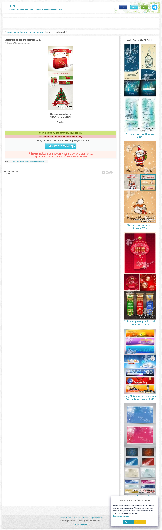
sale (37, 162)
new (40, 162)
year (43, 162)
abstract (21, 162)
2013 (46, 162)
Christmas (13, 162)
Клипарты (10, 43)
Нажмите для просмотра (61, 146)
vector (34, 162)
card (18, 162)
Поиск (123, 7)
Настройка (140, 522)
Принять (128, 522)
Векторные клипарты (22, 43)
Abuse (77, 524)
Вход (144, 7)
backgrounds (28, 162)
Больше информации (121, 516)
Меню (134, 7)
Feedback (83, 524)
